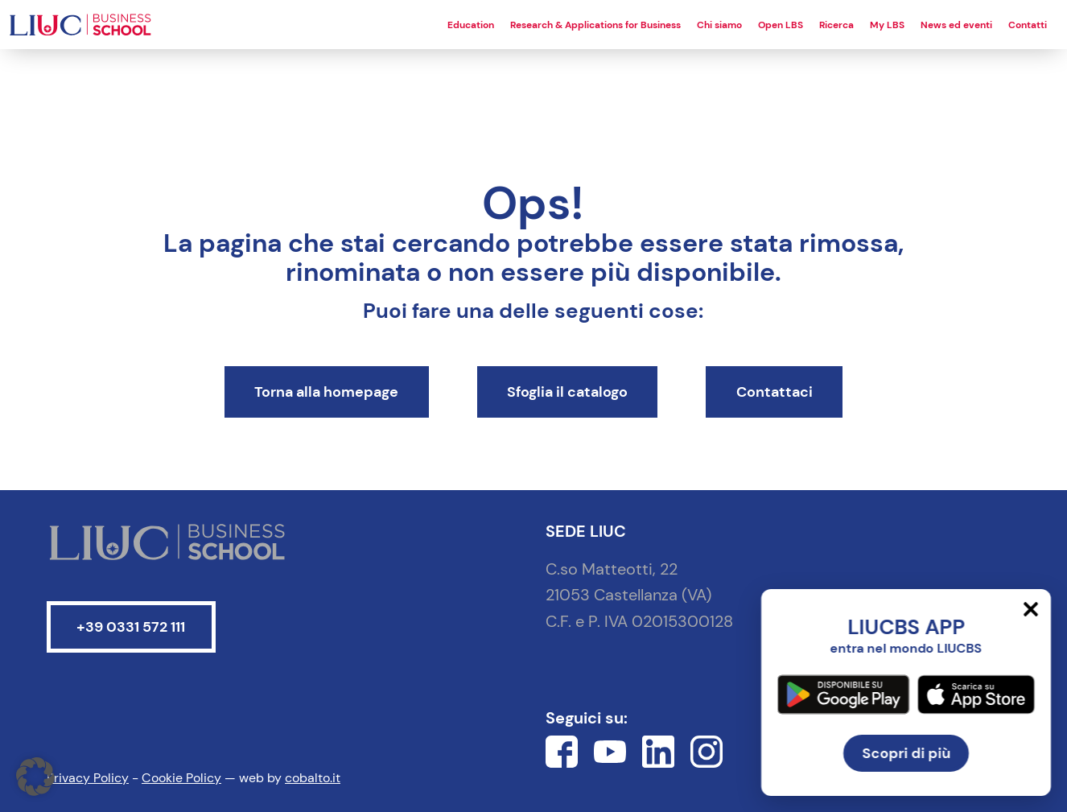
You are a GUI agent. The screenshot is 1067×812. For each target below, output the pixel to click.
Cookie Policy (181, 777)
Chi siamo (719, 25)
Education (470, 25)
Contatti (1027, 25)
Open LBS (780, 25)
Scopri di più (906, 753)
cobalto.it (312, 777)
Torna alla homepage (326, 392)
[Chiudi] (1031, 609)
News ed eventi (956, 25)
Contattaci (774, 392)
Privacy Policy (88, 777)
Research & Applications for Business (595, 25)
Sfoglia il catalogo (567, 392)
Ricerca (836, 25)
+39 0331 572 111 (130, 627)
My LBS (887, 25)
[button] (35, 776)
